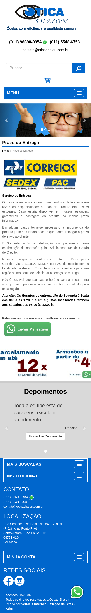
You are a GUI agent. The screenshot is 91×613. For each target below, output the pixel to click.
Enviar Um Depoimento (45, 436)
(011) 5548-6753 (65, 42)
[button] (7, 120)
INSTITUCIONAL (22, 476)
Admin (11, 608)
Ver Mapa (10, 542)
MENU (13, 93)
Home (5, 150)
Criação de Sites (61, 604)
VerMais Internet (33, 604)
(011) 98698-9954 (25, 42)
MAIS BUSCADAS (24, 464)
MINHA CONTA (21, 557)
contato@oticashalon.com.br (23, 506)
